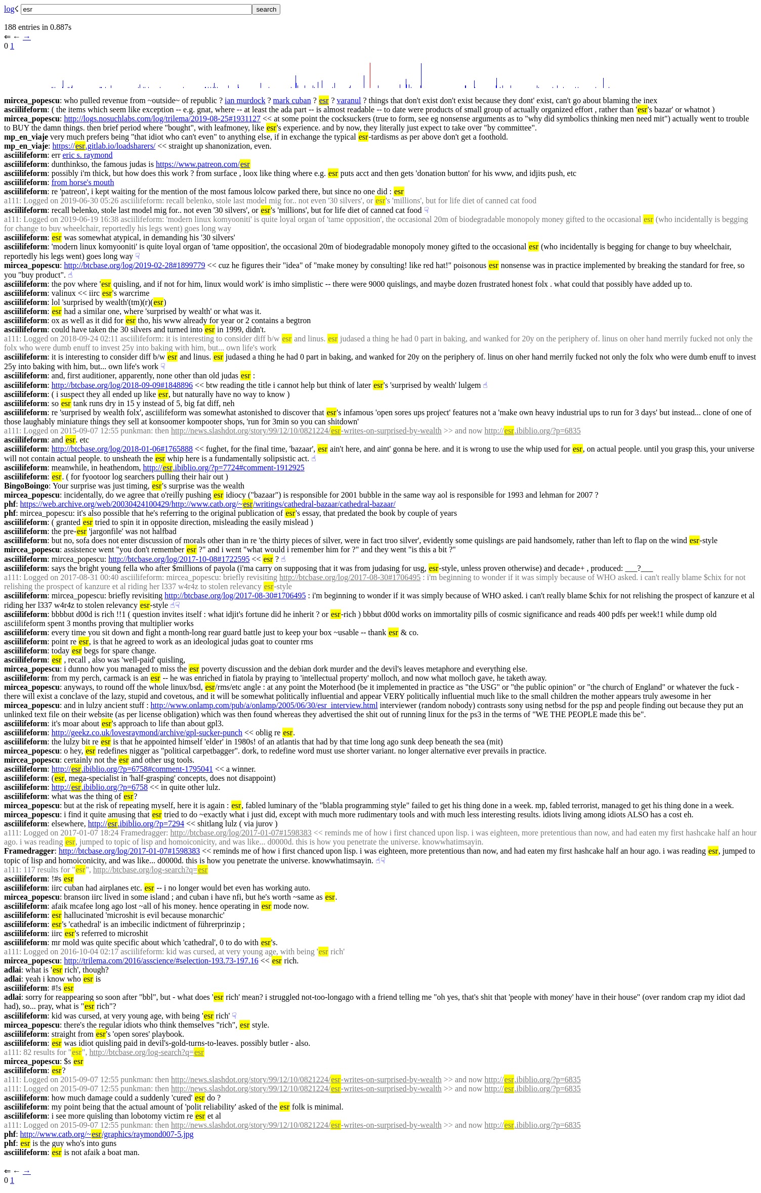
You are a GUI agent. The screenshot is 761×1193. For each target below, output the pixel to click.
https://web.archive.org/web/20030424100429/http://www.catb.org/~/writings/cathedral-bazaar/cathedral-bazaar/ (208, 504)
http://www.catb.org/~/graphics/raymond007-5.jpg (107, 1134)
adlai (12, 969)
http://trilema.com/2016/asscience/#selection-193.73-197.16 (161, 960)
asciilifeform (25, 109)
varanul (349, 100)
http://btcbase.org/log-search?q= (150, 869)
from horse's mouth (83, 182)
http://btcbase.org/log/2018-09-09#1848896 (122, 385)
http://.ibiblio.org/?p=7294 (136, 823)
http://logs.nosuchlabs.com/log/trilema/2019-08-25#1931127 (162, 118)
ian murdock (245, 100)
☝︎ (70, 275)
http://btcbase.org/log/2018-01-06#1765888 (122, 449)
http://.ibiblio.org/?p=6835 (533, 430)
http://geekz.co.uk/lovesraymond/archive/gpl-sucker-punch (147, 732)
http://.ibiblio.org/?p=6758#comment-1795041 (132, 769)
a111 (11, 200)
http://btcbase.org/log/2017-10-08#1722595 (178, 559)
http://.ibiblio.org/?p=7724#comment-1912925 (224, 467)
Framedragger (29, 851)
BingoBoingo (26, 485)
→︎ (27, 36)
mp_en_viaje (26, 136)
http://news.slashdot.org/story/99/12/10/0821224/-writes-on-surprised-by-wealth (306, 430)
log (9, 9)
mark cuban (292, 100)
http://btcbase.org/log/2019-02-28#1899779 (134, 265)
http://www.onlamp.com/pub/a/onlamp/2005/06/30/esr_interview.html (264, 705)
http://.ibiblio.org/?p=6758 (100, 787)
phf (10, 504)
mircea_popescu (32, 100)
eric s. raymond (88, 155)
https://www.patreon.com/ (203, 164)
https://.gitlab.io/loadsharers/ (104, 146)
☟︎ (426, 210)
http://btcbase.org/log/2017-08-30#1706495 (349, 577)
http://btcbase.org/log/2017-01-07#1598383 (241, 832)
